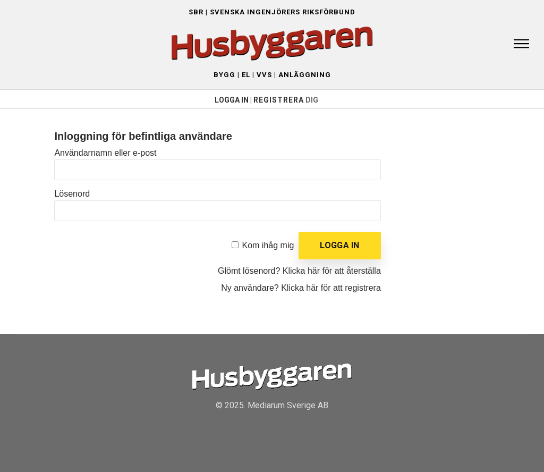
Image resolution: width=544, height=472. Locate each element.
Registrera (278, 100)
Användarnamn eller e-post (105, 152)
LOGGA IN (232, 100)
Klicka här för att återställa (332, 270)
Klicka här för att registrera (331, 287)
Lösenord (72, 193)
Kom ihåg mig (268, 245)
